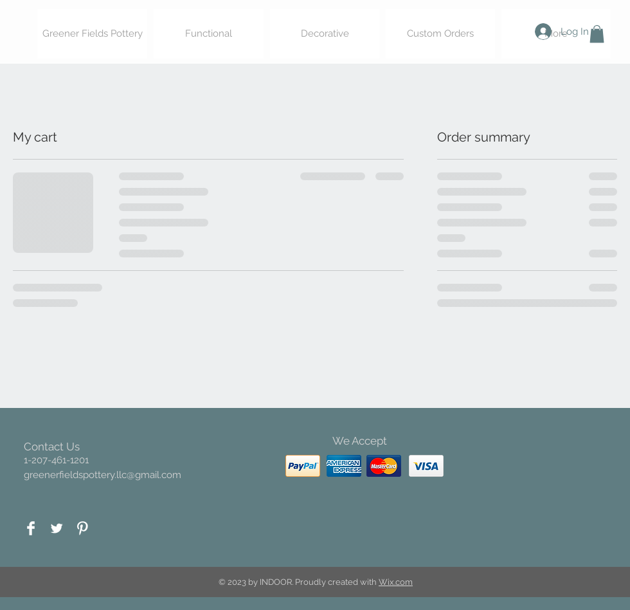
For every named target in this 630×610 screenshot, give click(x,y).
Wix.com (396, 582)
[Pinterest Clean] (82, 528)
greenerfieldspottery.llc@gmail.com (102, 475)
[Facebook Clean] (31, 528)
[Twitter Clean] (57, 528)
